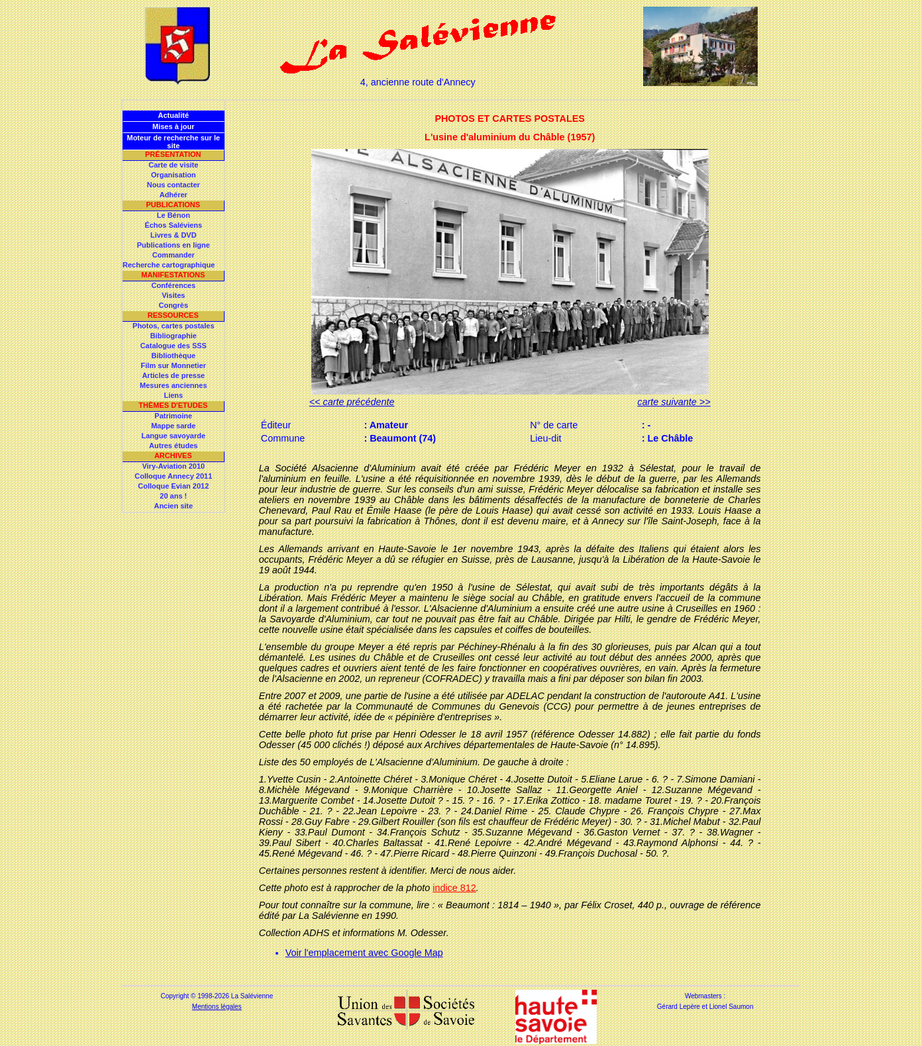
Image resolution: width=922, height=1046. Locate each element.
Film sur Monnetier (173, 365)
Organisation (173, 175)
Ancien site (173, 506)
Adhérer (173, 195)
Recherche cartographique (169, 265)
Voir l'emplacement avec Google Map (364, 952)
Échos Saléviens (173, 225)
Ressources (173, 315)
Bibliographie (173, 336)
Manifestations (173, 275)
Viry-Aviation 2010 (173, 466)
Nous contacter (173, 185)
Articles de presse (173, 375)
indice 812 (454, 887)
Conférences (173, 285)
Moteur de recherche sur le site (173, 142)
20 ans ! (173, 496)
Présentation (173, 154)
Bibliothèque (173, 355)
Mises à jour (173, 126)
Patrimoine (173, 416)
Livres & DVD (173, 235)
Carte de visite (173, 165)
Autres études (173, 446)
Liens (173, 395)
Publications (173, 205)
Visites (173, 295)
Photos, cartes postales (173, 326)
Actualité (173, 115)
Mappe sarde (173, 426)
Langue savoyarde (174, 436)
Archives (173, 455)
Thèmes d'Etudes (172, 405)
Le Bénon (173, 215)
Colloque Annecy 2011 (173, 476)
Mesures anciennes (173, 385)
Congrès (173, 305)
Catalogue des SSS (173, 346)
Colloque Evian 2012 (173, 486)
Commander (173, 255)
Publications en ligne (173, 245)
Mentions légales (217, 1006)
